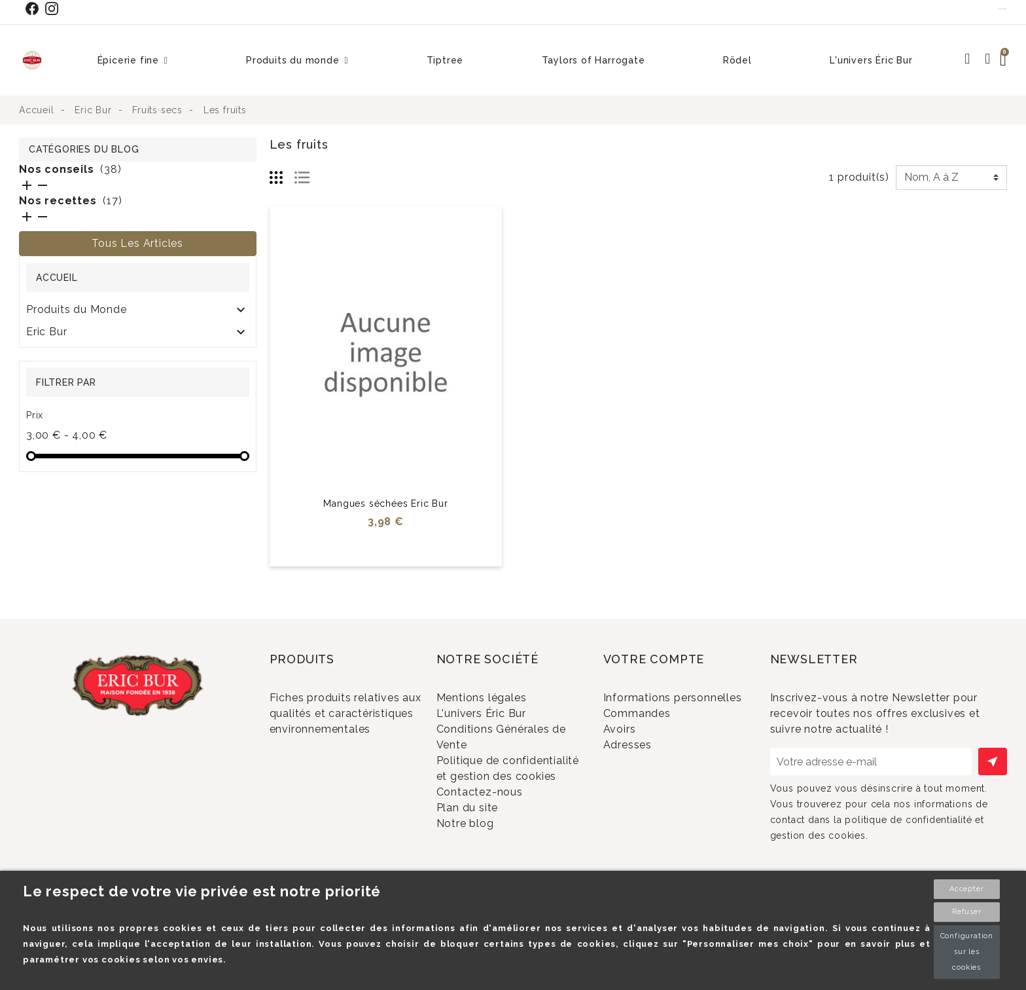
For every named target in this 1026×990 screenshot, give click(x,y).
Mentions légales (498, 697)
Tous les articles (137, 243)
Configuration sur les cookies (966, 952)
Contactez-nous (496, 831)
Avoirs (636, 756)
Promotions (317, 766)
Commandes (653, 735)
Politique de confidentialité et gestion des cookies (503, 794)
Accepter (966, 889)
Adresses (644, 778)
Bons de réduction (668, 800)
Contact (1002, 8)
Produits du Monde (76, 309)
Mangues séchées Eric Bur (385, 503)
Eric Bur (46, 331)
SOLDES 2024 (64, 376)
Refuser (967, 912)
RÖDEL (45, 354)
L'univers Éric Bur (497, 719)
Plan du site (483, 853)
